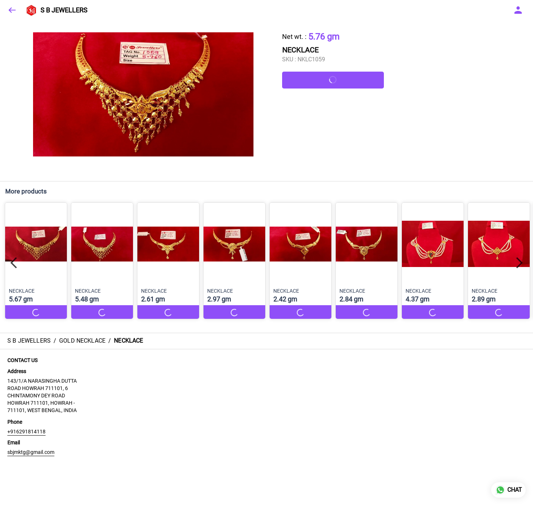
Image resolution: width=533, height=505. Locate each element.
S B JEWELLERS (63, 10)
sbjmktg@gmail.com (30, 452)
